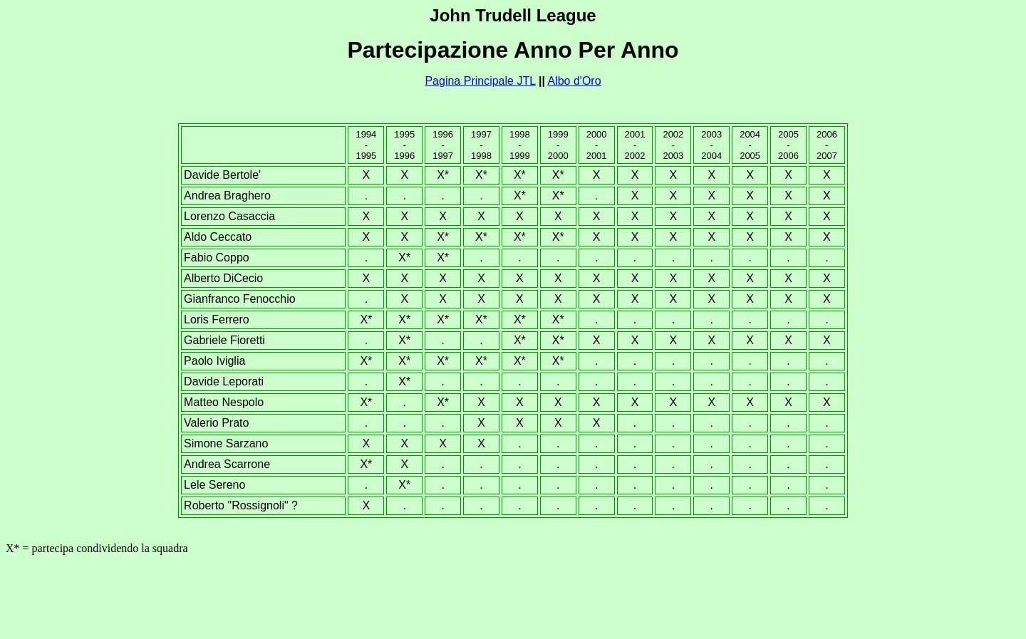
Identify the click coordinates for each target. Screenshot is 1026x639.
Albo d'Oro (574, 81)
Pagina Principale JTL (480, 81)
